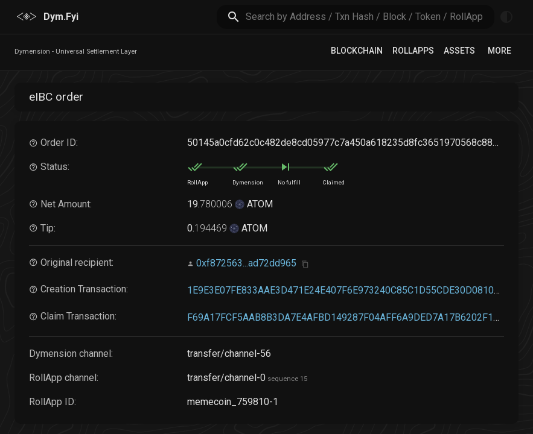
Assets (459, 50)
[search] (370, 16)
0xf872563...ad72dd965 (246, 263)
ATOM (258, 204)
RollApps (413, 50)
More (499, 50)
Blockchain (357, 50)
